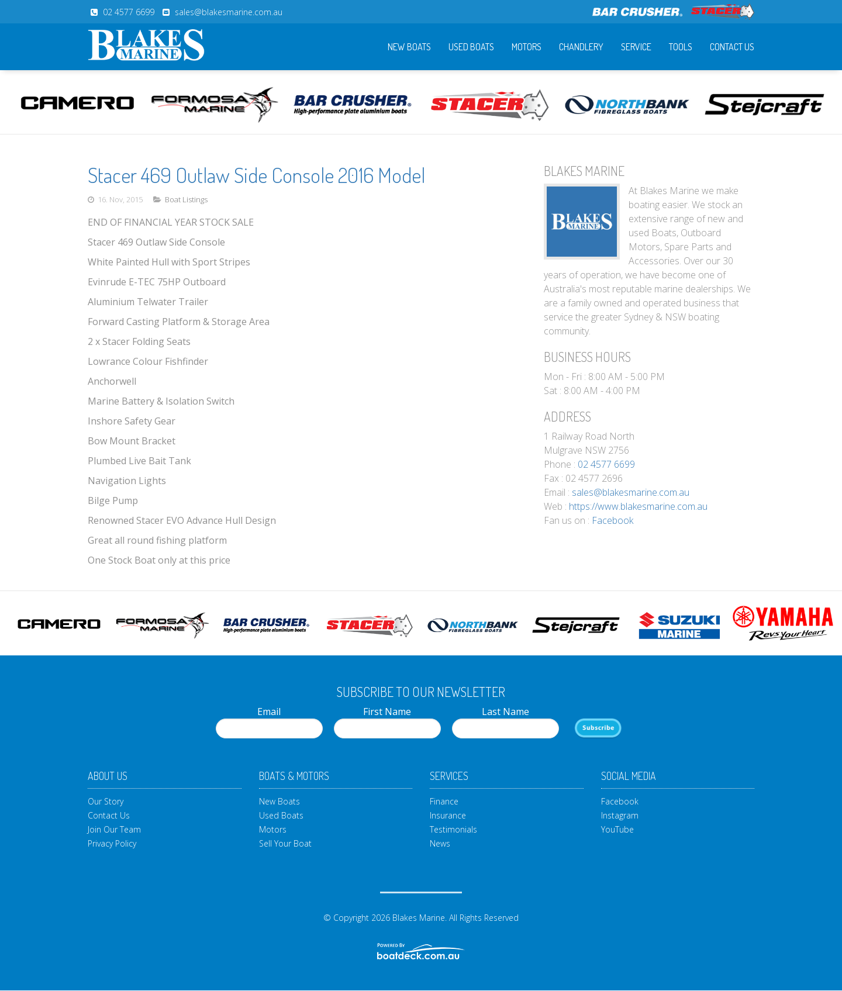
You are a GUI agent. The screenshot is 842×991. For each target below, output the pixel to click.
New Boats (409, 47)
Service (636, 47)
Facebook (612, 520)
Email (269, 721)
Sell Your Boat (285, 843)
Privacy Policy (112, 843)
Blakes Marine (418, 917)
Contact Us (732, 47)
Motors (526, 47)
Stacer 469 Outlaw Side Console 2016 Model (256, 174)
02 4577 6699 (128, 12)
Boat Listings (186, 199)
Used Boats (471, 47)
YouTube (617, 829)
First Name (387, 721)
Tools (680, 47)
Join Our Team (114, 829)
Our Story (105, 801)
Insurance (448, 815)
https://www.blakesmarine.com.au (638, 506)
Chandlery (581, 47)
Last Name (505, 721)
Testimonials (453, 829)
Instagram (620, 815)
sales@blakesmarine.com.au (228, 12)
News (440, 843)
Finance (444, 801)
